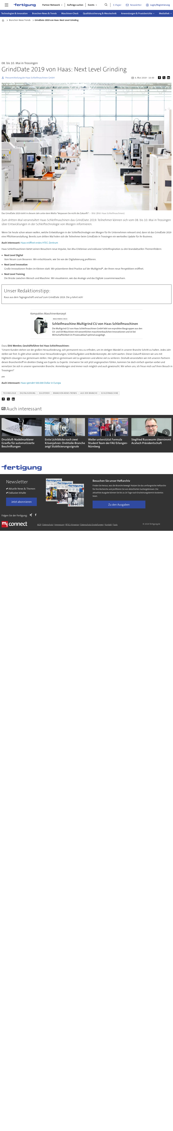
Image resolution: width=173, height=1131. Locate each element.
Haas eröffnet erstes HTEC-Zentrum (39, 242)
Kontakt (108, 524)
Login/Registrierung (160, 4)
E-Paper (117, 5)
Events (91, 4)
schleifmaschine (109, 393)
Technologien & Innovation (14, 13)
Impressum (59, 524)
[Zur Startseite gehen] (24, 5)
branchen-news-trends (65, 393)
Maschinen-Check (69, 13)
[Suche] (106, 5)
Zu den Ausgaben (119, 504)
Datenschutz (47, 524)
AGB (39, 524)
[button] (166, 433)
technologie (9, 393)
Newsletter (136, 5)
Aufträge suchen (75, 4)
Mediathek (164, 13)
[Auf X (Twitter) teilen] (164, 78)
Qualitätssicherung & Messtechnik (100, 13)
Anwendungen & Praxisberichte (136, 13)
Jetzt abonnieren (21, 502)
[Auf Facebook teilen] (160, 78)
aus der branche (88, 393)
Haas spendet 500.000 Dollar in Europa (41, 382)
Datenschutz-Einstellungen (91, 524)
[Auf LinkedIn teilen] (169, 78)
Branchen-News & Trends (44, 13)
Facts (115, 524)
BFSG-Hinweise (72, 524)
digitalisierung (28, 393)
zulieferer (44, 393)
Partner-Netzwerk (51, 4)
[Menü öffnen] (6, 5)
